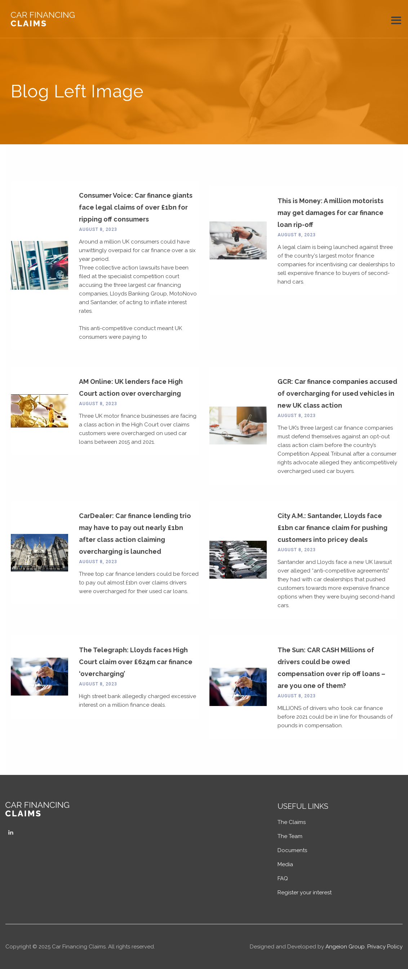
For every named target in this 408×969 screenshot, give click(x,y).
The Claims (292, 822)
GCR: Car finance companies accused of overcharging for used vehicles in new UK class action (337, 393)
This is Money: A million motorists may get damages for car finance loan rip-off (330, 212)
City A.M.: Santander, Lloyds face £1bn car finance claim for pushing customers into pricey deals (332, 527)
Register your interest (305, 892)
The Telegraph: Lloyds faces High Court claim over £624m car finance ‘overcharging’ (135, 662)
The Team (290, 836)
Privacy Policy (385, 946)
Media (285, 864)
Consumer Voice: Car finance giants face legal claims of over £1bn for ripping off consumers (135, 207)
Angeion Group (345, 946)
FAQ (283, 878)
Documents (292, 850)
